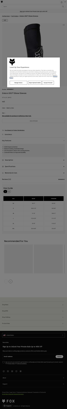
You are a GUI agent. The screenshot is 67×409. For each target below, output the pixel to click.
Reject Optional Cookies (35, 82)
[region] (33, 72)
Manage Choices (19, 82)
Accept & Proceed (48, 82)
